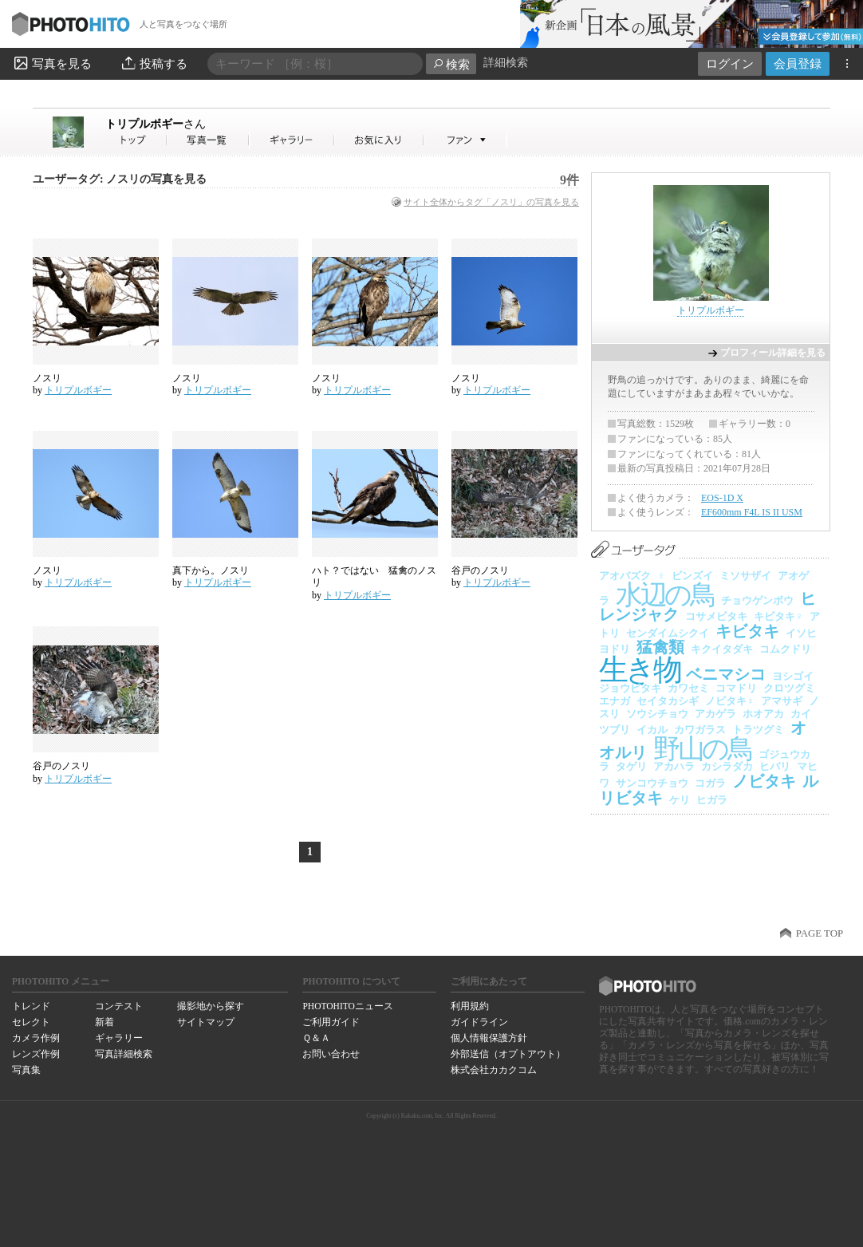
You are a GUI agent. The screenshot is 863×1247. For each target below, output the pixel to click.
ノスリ (47, 378)
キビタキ (747, 631)
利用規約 (470, 1006)
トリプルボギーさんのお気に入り (379, 140)
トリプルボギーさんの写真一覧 (208, 140)
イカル (652, 730)
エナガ (614, 701)
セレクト (31, 1022)
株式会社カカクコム (494, 1070)
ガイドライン (479, 1022)
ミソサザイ (745, 576)
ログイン (730, 63)
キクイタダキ (722, 649)
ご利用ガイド (331, 1022)
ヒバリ (774, 766)
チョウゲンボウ (757, 600)
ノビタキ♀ (730, 701)
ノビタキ (764, 781)
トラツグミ (758, 730)
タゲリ (631, 766)
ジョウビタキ (630, 688)
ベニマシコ (726, 674)
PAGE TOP (819, 933)
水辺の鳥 (665, 595)
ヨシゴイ (793, 676)
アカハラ (674, 766)
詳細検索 (505, 63)
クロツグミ (789, 688)
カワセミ (688, 688)
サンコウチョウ (652, 783)
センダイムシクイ (667, 633)
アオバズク (625, 576)
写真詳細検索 (123, 1054)
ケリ (679, 800)
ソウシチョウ (657, 714)
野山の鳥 (702, 749)
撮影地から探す (210, 1006)
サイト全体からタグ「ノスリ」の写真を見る (491, 202)
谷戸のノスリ (480, 570)
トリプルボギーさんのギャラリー (292, 140)
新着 (104, 1022)
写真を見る (52, 63)
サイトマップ (205, 1022)
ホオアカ (763, 714)
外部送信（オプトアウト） (508, 1054)
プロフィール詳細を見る (773, 352)
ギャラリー (119, 1038)
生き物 (639, 669)
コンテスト (119, 1006)
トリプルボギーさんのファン (465, 140)
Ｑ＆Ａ (316, 1038)
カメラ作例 (36, 1038)
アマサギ (781, 701)
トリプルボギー (155, 123)
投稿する (153, 63)
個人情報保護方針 (489, 1038)
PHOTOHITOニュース (347, 1006)
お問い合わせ (331, 1054)
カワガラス (700, 730)
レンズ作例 (36, 1054)
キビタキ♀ (778, 616)
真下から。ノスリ (210, 570)
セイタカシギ (667, 701)
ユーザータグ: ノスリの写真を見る (120, 179)
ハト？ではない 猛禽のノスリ (374, 577)
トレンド (31, 1006)
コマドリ (736, 688)
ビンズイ (692, 576)
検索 (451, 64)
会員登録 (798, 63)
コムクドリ (785, 649)
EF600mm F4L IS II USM (751, 512)
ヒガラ (711, 800)
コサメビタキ (716, 616)
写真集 (26, 1070)
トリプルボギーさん (136, 140)
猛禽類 (660, 647)
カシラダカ (727, 766)
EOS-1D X (722, 497)
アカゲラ (715, 714)
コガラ (710, 783)
